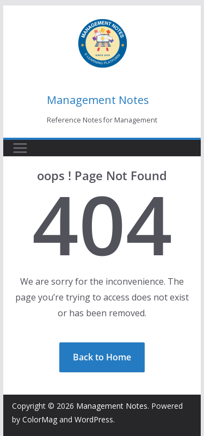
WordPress (94, 419)
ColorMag (39, 419)
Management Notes (98, 100)
